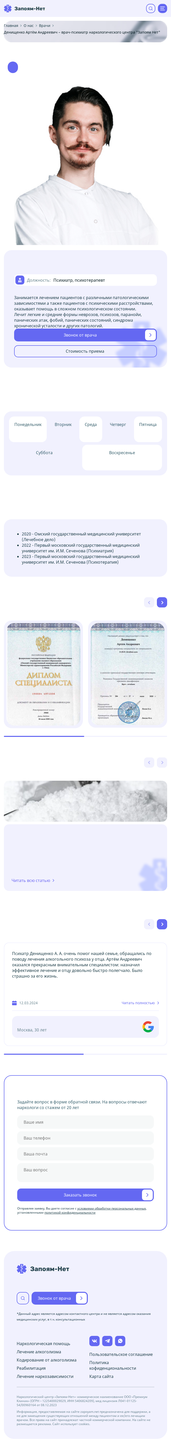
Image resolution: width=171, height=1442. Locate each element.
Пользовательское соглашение (121, 1354)
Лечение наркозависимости (45, 1376)
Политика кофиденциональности (112, 1365)
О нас (29, 25)
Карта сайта (101, 1376)
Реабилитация (31, 1368)
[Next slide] (162, 602)
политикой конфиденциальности (70, 1212)
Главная (11, 25)
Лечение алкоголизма (39, 1352)
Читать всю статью (31, 880)
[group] (43, 674)
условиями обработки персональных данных (111, 1208)
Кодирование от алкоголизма (47, 1360)
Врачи (44, 25)
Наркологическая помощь (43, 1343)
